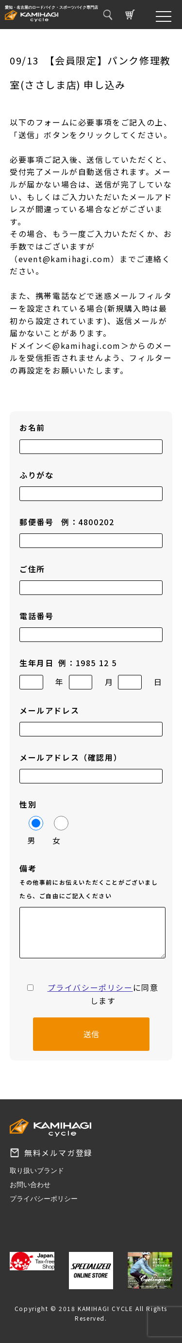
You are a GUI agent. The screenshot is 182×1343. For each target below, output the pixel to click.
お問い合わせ (30, 1184)
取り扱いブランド (37, 1170)
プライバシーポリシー (90, 987)
